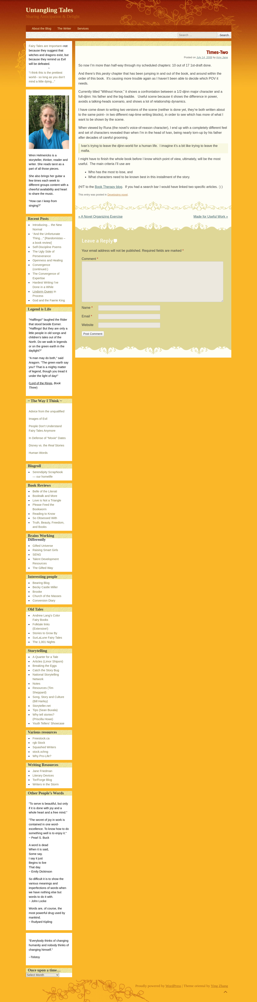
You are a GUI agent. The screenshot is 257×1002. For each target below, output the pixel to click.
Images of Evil (38, 418)
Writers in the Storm (46, 784)
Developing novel (117, 194)
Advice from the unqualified (47, 411)
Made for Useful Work (211, 216)
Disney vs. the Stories (46, 445)
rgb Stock (39, 742)
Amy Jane (222, 57)
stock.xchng (40, 751)
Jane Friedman (42, 771)
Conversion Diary (44, 600)
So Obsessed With (45, 518)
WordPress (173, 986)
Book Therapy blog (108, 187)
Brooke (37, 591)
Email (87, 316)
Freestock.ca (41, 738)
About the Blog (41, 28)
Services (83, 28)
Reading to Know (44, 513)
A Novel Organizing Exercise (100, 216)
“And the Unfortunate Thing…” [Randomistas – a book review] (49, 238)
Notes (36, 683)
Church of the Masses (47, 596)
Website (88, 325)
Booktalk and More (45, 496)
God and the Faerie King (49, 300)
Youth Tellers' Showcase (49, 723)
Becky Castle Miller (45, 587)
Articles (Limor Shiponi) (48, 661)
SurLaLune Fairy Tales (47, 637)
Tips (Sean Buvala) (45, 710)
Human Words (38, 452)
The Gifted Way (43, 568)
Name (87, 307)
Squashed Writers (44, 747)
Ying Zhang (219, 986)
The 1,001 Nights (44, 642)
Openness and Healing (48, 260)
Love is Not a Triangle (47, 500)
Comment (90, 259)
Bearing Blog (41, 582)
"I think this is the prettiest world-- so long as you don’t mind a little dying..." (47, 77)
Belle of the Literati (45, 491)
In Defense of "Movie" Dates (47, 438)
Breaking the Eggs (45, 665)
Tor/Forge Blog (42, 779)
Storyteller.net (42, 705)
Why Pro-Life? (42, 756)
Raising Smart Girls (45, 550)
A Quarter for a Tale (45, 657)
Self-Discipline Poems (47, 247)
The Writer (64, 28)
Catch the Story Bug (46, 670)
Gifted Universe (43, 545)
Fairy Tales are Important (45, 46)
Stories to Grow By (45, 633)
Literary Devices (43, 775)
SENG (37, 554)
